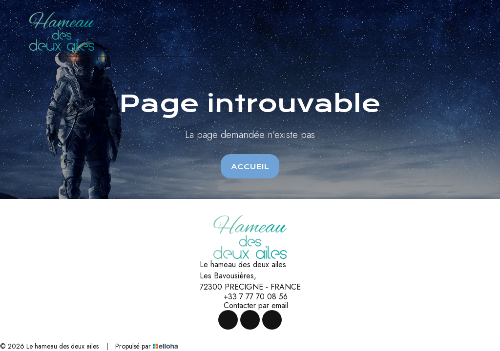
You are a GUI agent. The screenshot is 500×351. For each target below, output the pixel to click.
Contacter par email (250, 305)
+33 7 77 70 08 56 (250, 296)
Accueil (250, 166)
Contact (364, 31)
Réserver (405, 31)
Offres (323, 31)
